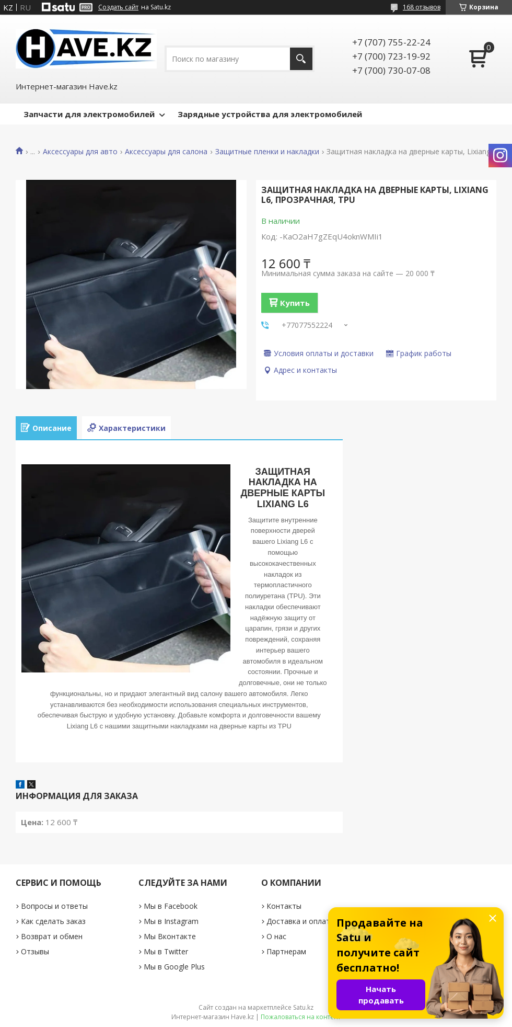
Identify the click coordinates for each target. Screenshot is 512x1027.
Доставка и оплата (300, 921)
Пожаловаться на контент (301, 1016)
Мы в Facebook (170, 906)
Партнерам (286, 951)
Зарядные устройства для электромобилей (270, 114)
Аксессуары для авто (80, 151)
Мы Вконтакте (170, 936)
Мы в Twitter (166, 951)
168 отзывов (421, 7)
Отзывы (35, 951)
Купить (295, 303)
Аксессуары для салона (166, 151)
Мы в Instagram (171, 921)
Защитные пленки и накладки (267, 151)
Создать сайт (118, 7)
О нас (276, 936)
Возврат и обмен (52, 936)
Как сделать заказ (53, 921)
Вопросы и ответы (54, 906)
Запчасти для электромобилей (89, 114)
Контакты (283, 906)
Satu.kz (303, 1007)
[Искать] (301, 59)
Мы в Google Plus (174, 967)
